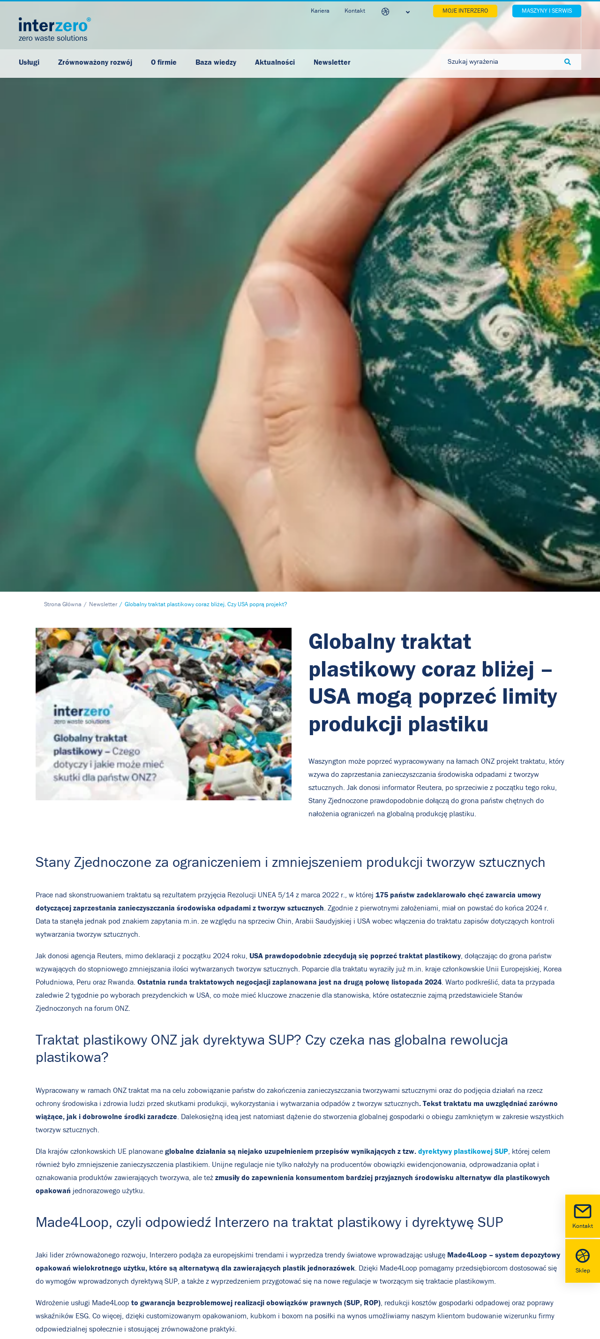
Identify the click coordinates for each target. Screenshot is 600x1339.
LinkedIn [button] (435, 1176)
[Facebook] (276, 1038)
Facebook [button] (436, 1160)
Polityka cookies (254, 1179)
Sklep (582, 1260)
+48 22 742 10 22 (97, 1231)
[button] (409, 1161)
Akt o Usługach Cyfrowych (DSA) (279, 1265)
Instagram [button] (436, 1207)
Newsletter (103, 234)
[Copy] (323, 1038)
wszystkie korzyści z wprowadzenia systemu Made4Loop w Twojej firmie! (172, 980)
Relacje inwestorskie (261, 1222)
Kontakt (582, 1215)
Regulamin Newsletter (264, 1244)
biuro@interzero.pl (105, 1245)
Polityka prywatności (261, 1157)
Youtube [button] (434, 1192)
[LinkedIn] (300, 1038)
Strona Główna (63, 234)
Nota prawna (249, 1200)
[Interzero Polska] (55, 29)
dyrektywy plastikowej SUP (463, 781)
